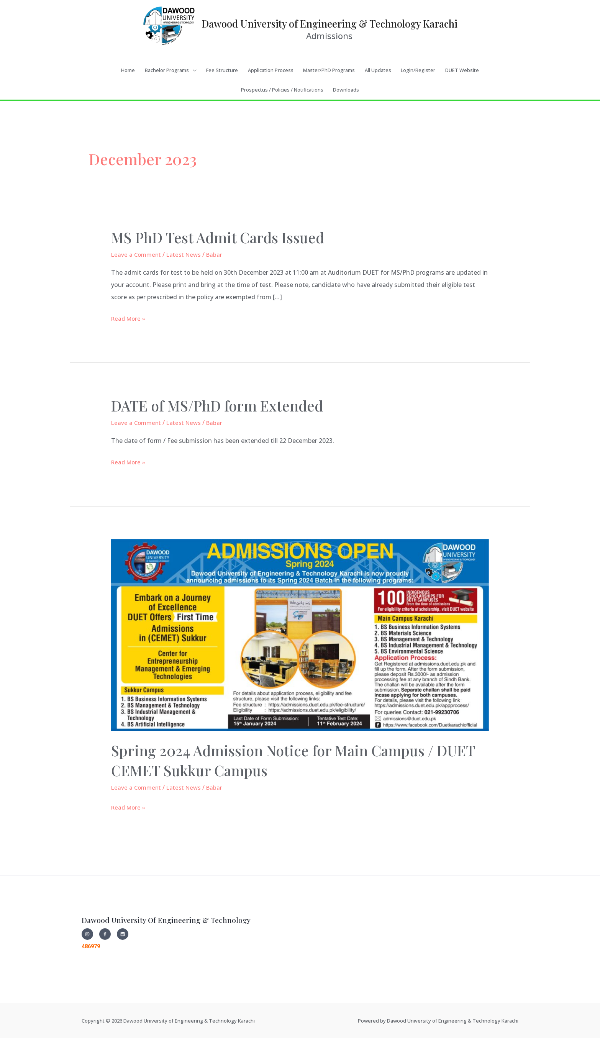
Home (128, 91)
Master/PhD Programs (329, 91)
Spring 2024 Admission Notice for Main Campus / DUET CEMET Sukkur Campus (282, 781)
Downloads (346, 111)
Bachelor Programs (167, 91)
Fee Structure (222, 91)
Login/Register (418, 91)
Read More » (129, 339)
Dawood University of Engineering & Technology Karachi (329, 30)
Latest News (187, 276)
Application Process (270, 91)
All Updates (378, 91)
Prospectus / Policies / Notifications (282, 111)
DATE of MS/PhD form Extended (224, 426)
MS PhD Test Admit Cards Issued (225, 258)
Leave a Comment (137, 276)
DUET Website (462, 91)
